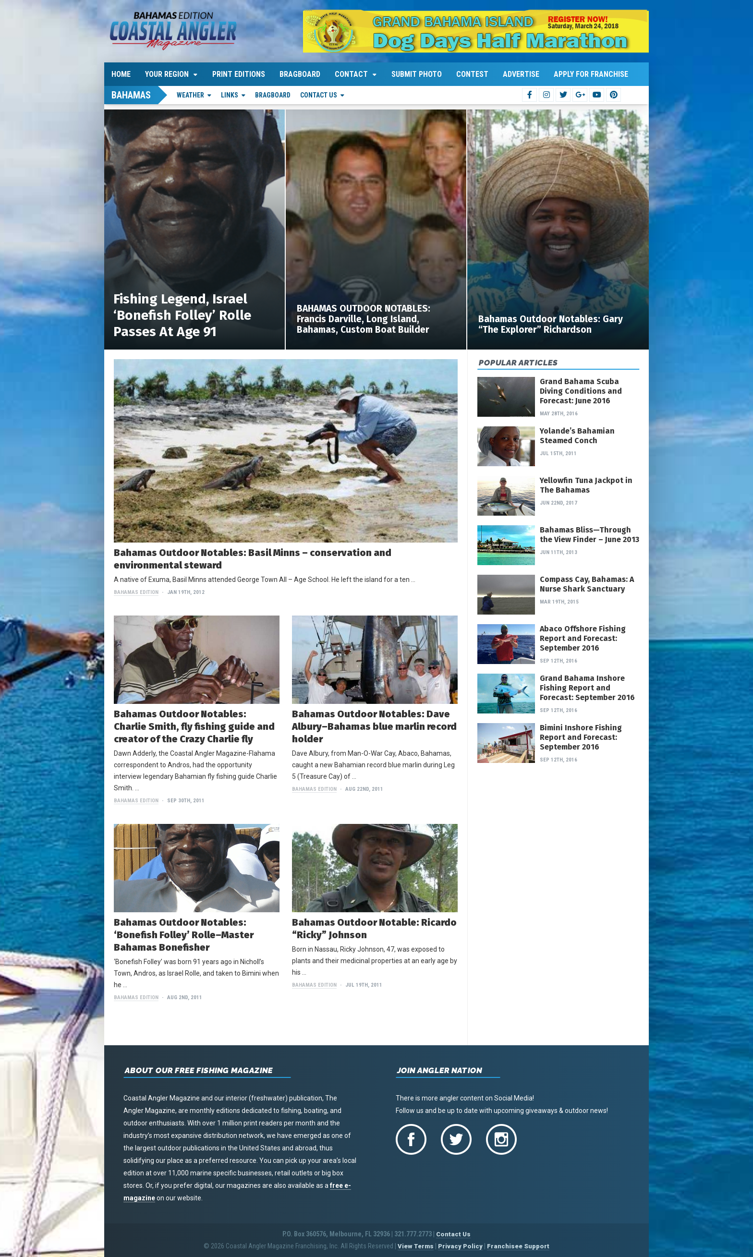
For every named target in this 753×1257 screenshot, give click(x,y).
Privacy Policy (460, 1246)
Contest (472, 74)
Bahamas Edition (136, 592)
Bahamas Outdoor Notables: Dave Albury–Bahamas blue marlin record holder (374, 726)
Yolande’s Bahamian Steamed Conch (577, 435)
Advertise (521, 74)
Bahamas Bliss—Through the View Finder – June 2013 (589, 534)
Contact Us (318, 95)
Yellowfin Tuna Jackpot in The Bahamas (586, 485)
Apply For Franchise (591, 74)
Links (229, 95)
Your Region (167, 74)
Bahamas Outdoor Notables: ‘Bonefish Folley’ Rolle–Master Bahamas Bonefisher (184, 935)
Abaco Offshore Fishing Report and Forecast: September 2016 (583, 638)
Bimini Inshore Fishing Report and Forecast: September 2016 (581, 737)
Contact (351, 74)
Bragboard (299, 74)
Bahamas (131, 95)
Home (121, 74)
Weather (190, 95)
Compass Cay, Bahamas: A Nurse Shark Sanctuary (587, 584)
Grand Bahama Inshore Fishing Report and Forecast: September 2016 (587, 688)
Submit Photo (416, 74)
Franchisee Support (518, 1246)
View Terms (416, 1246)
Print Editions (238, 74)
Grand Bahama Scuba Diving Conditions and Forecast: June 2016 (581, 391)
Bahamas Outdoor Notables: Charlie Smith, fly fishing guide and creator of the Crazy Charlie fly (194, 726)
